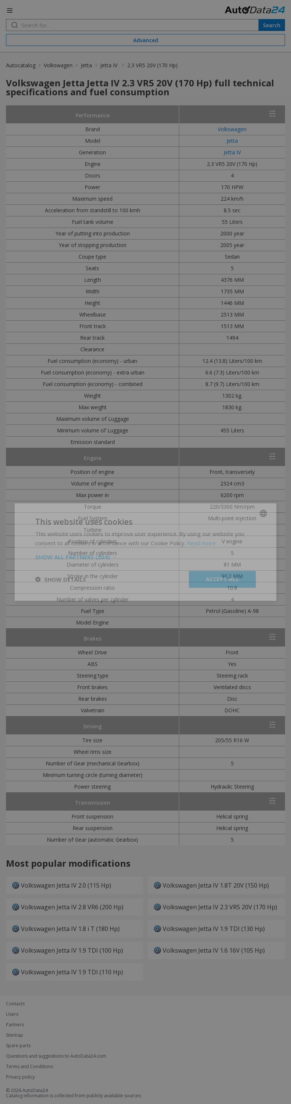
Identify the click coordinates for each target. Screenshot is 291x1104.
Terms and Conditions (29, 1066)
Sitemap (14, 1035)
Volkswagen (58, 65)
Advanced (145, 40)
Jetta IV (109, 65)
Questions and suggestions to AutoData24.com (56, 1056)
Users (12, 1014)
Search (272, 25)
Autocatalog (21, 65)
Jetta (86, 65)
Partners (15, 1025)
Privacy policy (20, 1077)
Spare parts (18, 1045)
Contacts (15, 1004)
